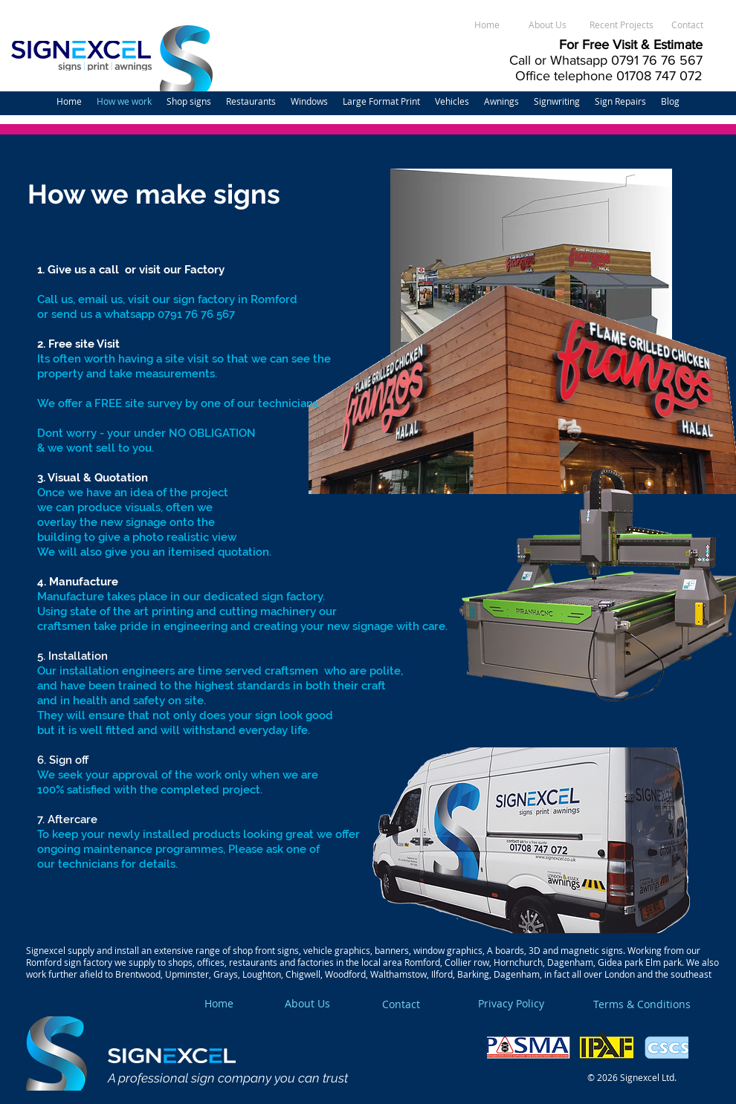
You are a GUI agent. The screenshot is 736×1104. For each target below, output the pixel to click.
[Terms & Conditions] (662, 1004)
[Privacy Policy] (539, 1003)
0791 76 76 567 (657, 60)
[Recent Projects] (621, 25)
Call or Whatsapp (560, 60)
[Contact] (687, 25)
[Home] (487, 25)
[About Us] (547, 25)
